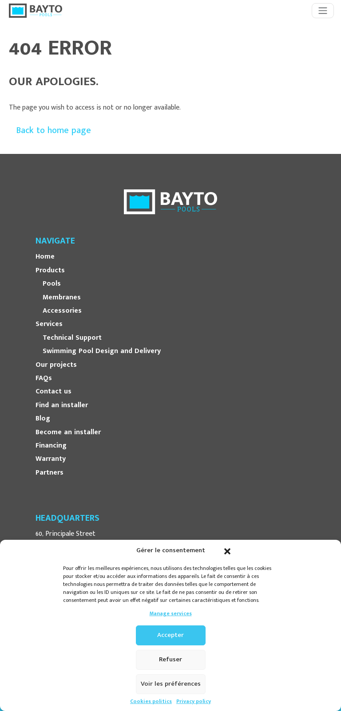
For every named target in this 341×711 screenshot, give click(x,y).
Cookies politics (151, 701)
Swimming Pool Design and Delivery (102, 351)
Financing (51, 446)
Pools (52, 284)
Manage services (171, 614)
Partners (49, 473)
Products (50, 271)
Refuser (170, 659)
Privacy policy (193, 701)
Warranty (51, 459)
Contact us (53, 392)
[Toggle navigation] (323, 10)
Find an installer (62, 405)
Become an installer (68, 432)
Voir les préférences (171, 683)
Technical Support (72, 338)
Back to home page (53, 130)
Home (45, 257)
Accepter (170, 634)
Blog (43, 419)
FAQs (44, 378)
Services (49, 324)
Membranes (62, 298)
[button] (227, 550)
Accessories (62, 311)
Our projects (56, 365)
